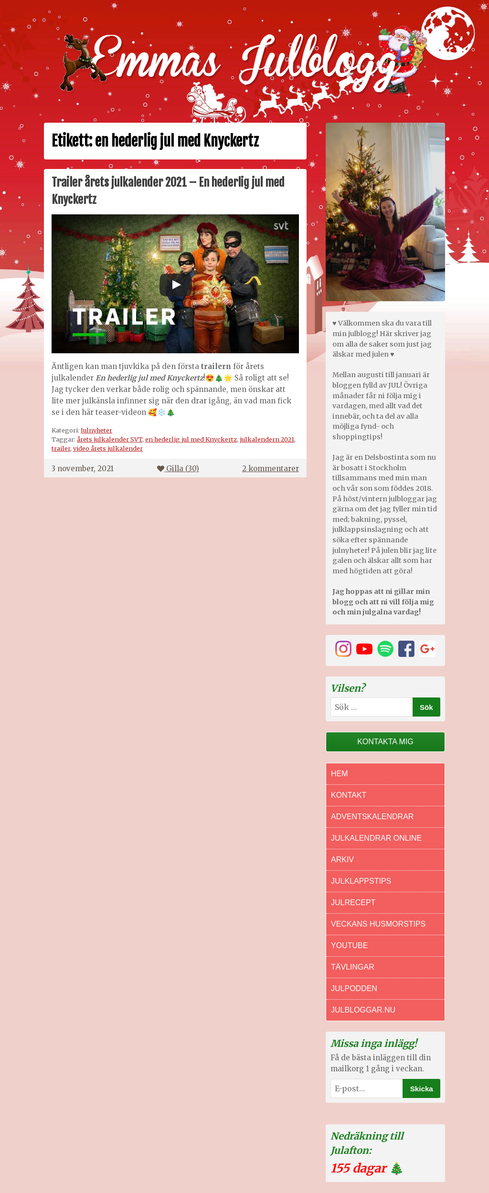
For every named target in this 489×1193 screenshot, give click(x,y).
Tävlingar (352, 967)
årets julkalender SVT (109, 439)
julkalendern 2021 (267, 439)
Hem (339, 774)
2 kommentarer (270, 468)
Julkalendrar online (376, 838)
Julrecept (353, 902)
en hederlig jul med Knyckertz (191, 439)
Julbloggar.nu (363, 1010)
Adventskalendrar (372, 817)
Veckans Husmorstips (378, 924)
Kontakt (348, 795)
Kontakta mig (385, 742)
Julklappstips (361, 881)
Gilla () (178, 468)
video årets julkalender (108, 448)
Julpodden (354, 988)
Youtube (349, 945)
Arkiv (342, 859)
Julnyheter (96, 430)
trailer (61, 448)
